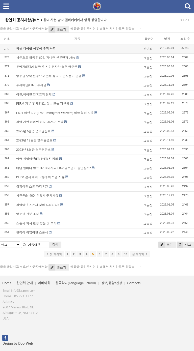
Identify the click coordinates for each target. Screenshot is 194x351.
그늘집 (148, 58)
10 (125, 254)
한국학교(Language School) (75, 283)
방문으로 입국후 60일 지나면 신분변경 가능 (45, 57)
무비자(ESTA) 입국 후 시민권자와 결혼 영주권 (46, 67)
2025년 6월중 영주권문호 (33, 131)
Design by (18, 343)
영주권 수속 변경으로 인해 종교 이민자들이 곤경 (49, 76)
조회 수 (185, 39)
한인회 (148, 49)
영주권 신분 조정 (27, 214)
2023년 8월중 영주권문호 (33, 150)
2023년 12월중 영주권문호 (34, 140)
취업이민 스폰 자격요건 (32, 186)
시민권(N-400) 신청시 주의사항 (37, 195)
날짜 (167, 39)
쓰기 (165, 245)
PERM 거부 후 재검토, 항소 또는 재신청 (42, 103)
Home (6, 283)
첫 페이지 (54, 254)
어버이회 (44, 283)
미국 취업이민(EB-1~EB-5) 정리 (37, 159)
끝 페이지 (140, 254)
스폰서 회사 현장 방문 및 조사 (36, 223)
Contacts (133, 283)
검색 (55, 244)
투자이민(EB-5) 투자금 (31, 85)
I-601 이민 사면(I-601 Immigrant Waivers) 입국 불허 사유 (55, 113)
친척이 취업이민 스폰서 (32, 232)
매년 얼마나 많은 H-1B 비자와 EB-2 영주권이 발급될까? (53, 168)
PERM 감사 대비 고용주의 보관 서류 (40, 177)
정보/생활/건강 (111, 283)
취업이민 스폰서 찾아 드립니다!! (38, 205)
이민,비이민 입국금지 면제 (34, 94)
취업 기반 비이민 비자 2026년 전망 (39, 122)
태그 (184, 245)
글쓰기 (57, 29)
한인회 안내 (24, 283)
